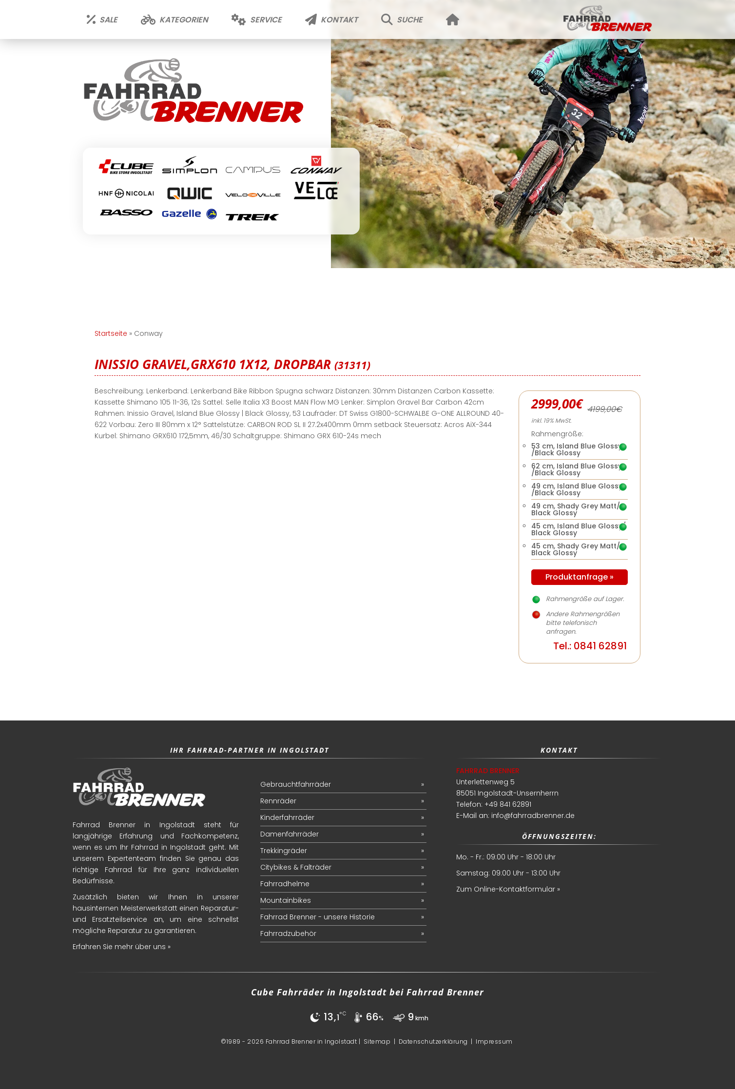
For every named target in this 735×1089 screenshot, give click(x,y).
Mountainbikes (285, 900)
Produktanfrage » (579, 577)
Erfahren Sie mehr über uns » (122, 947)
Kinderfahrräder (287, 817)
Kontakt (331, 19)
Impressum (494, 1041)
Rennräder (278, 801)
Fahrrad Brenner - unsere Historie (317, 917)
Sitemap (377, 1041)
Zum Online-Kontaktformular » (508, 889)
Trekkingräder (283, 851)
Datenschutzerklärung (433, 1041)
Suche (402, 19)
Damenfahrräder (289, 834)
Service (257, 19)
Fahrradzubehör (288, 933)
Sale (102, 19)
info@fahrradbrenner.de (533, 815)
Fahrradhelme (284, 884)
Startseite (111, 333)
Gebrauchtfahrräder (295, 784)
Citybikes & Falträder (295, 867)
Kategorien (174, 19)
